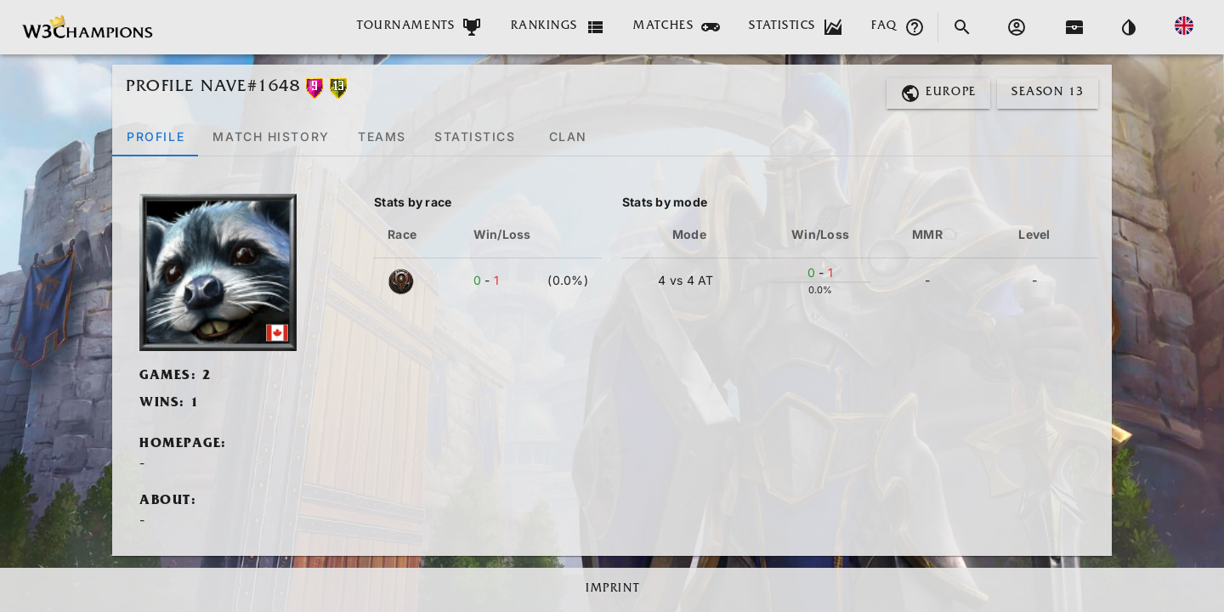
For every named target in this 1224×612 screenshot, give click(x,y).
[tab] (155, 136)
